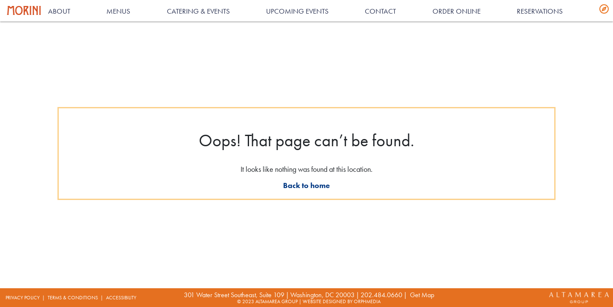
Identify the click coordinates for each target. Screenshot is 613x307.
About (59, 11)
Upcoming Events (297, 11)
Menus (118, 11)
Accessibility (121, 297)
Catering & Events (198, 11)
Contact (380, 11)
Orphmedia (367, 301)
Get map (422, 294)
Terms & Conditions (73, 297)
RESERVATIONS (540, 11)
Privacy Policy (23, 297)
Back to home (306, 185)
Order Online (457, 11)
